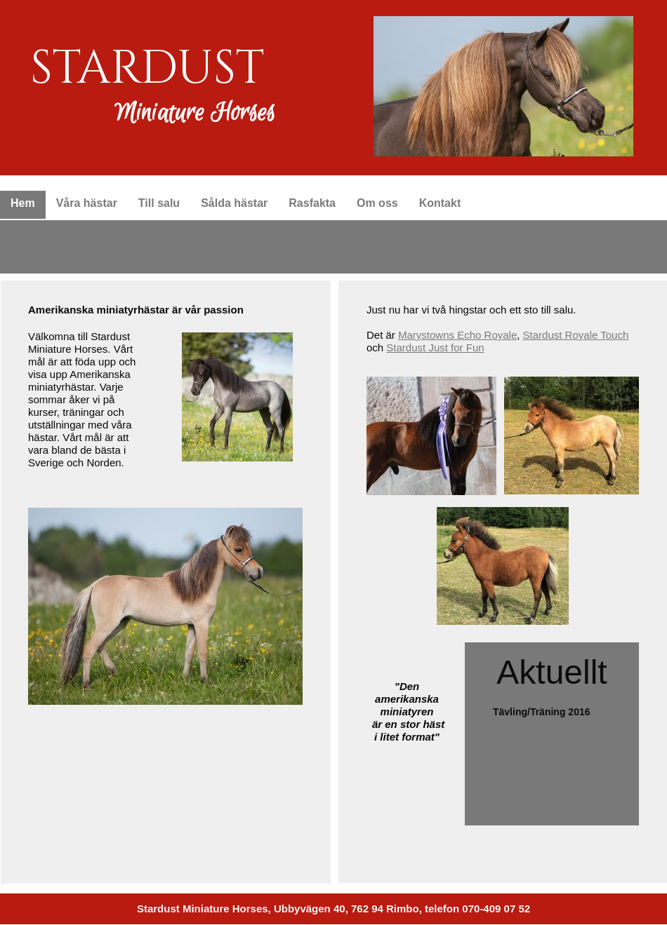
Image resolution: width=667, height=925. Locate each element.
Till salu (159, 203)
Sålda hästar (234, 203)
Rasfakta (312, 203)
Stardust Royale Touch (576, 335)
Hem (23, 203)
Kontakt (440, 203)
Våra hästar (86, 203)
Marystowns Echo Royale (457, 335)
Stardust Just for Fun (435, 347)
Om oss (377, 203)
